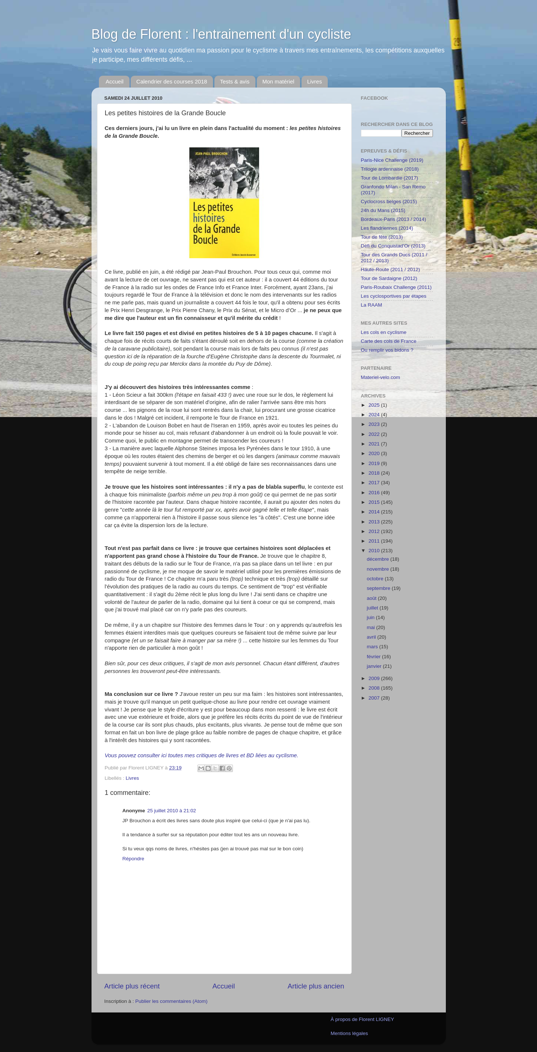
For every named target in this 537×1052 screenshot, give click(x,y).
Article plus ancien (316, 986)
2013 (374, 522)
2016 (374, 492)
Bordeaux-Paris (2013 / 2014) (393, 219)
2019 (374, 463)
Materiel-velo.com (380, 377)
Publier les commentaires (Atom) (171, 1001)
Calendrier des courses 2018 (171, 81)
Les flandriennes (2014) (387, 228)
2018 (374, 473)
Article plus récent (132, 986)
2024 (374, 414)
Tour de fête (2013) (382, 237)
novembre (378, 569)
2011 (374, 541)
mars (373, 646)
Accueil (114, 81)
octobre (376, 578)
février (374, 656)
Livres (314, 81)
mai (371, 627)
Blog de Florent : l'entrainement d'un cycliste (221, 34)
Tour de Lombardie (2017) (389, 178)
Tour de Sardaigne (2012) (389, 278)
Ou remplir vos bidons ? (387, 350)
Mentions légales (349, 1033)
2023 (374, 424)
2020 (374, 453)
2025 (374, 405)
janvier (375, 666)
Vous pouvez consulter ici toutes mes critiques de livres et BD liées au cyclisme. (202, 755)
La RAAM (371, 305)
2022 (374, 434)
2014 (374, 512)
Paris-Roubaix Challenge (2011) (396, 287)
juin (371, 617)
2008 (374, 688)
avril (372, 637)
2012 (374, 531)
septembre (379, 588)
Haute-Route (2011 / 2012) (390, 269)
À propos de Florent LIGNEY (362, 1019)
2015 (374, 502)
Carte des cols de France (389, 341)
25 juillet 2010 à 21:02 (171, 810)
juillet (373, 608)
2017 (374, 482)
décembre (378, 559)
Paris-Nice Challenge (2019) (392, 160)
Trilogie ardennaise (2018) (390, 169)
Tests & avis (234, 81)
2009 (374, 678)
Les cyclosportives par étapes (394, 296)
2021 (374, 444)
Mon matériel (278, 81)
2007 (374, 698)
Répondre (133, 858)
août (372, 598)
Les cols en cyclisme (384, 332)
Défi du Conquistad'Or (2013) (393, 246)
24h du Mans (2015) (383, 210)
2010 (374, 550)
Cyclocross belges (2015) (389, 201)
